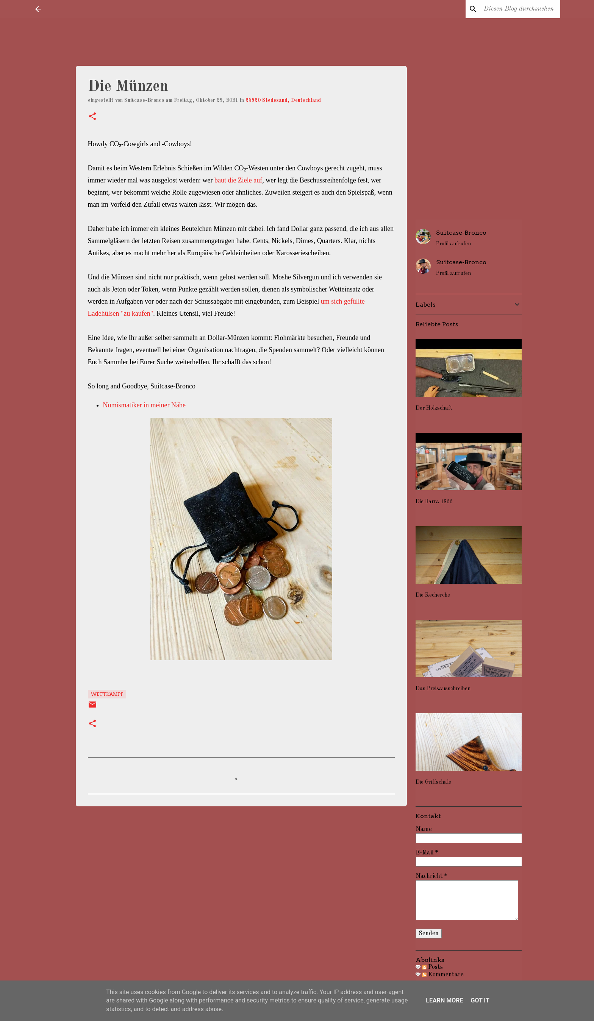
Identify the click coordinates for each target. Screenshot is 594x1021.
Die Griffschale (433, 782)
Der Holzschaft (434, 408)
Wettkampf (107, 694)
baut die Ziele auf (238, 180)
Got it (480, 1000)
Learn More (444, 1000)
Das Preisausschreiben (443, 688)
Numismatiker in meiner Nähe (144, 405)
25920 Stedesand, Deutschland (283, 100)
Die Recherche (433, 595)
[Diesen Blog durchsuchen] (520, 9)
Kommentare (443, 975)
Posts (432, 967)
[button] (92, 117)
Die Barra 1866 (434, 501)
